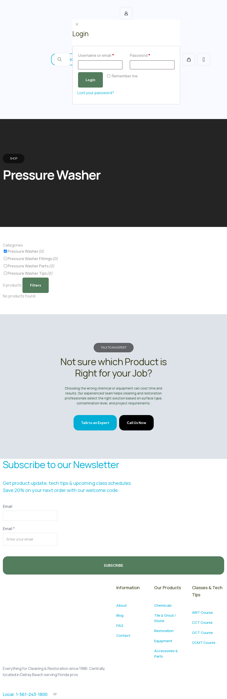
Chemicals (163, 605)
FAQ (119, 625)
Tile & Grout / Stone (165, 618)
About (121, 605)
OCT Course (202, 632)
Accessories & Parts (166, 653)
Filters (35, 285)
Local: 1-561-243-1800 (25, 694)
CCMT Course (203, 642)
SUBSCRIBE (113, 565)
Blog (119, 615)
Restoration (164, 630)
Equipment (163, 640)
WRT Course (202, 612)
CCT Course (202, 622)
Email (7, 506)
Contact (123, 635)
